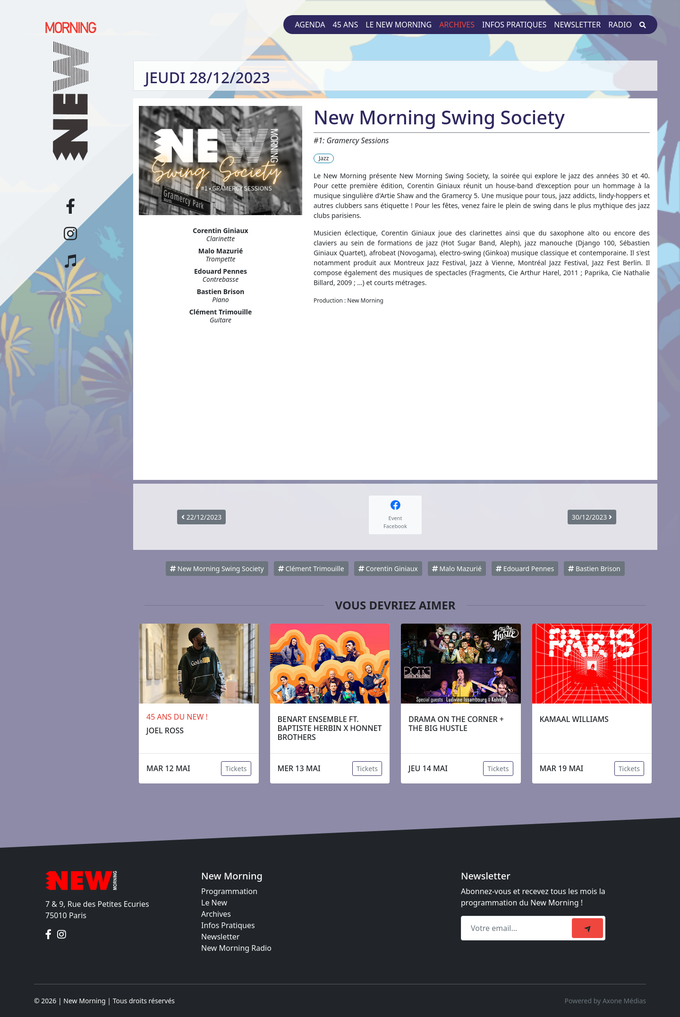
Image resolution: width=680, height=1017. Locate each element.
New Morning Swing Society (217, 568)
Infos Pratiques (228, 925)
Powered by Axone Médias (605, 1000)
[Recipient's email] (517, 928)
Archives (457, 24)
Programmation (229, 891)
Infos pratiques (514, 24)
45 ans (345, 24)
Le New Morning (399, 24)
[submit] (587, 928)
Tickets (235, 768)
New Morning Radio (236, 948)
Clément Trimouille (311, 568)
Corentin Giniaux (388, 568)
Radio (620, 24)
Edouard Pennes (525, 568)
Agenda (310, 24)
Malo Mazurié (457, 568)
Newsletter (577, 24)
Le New (214, 902)
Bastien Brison (594, 568)
